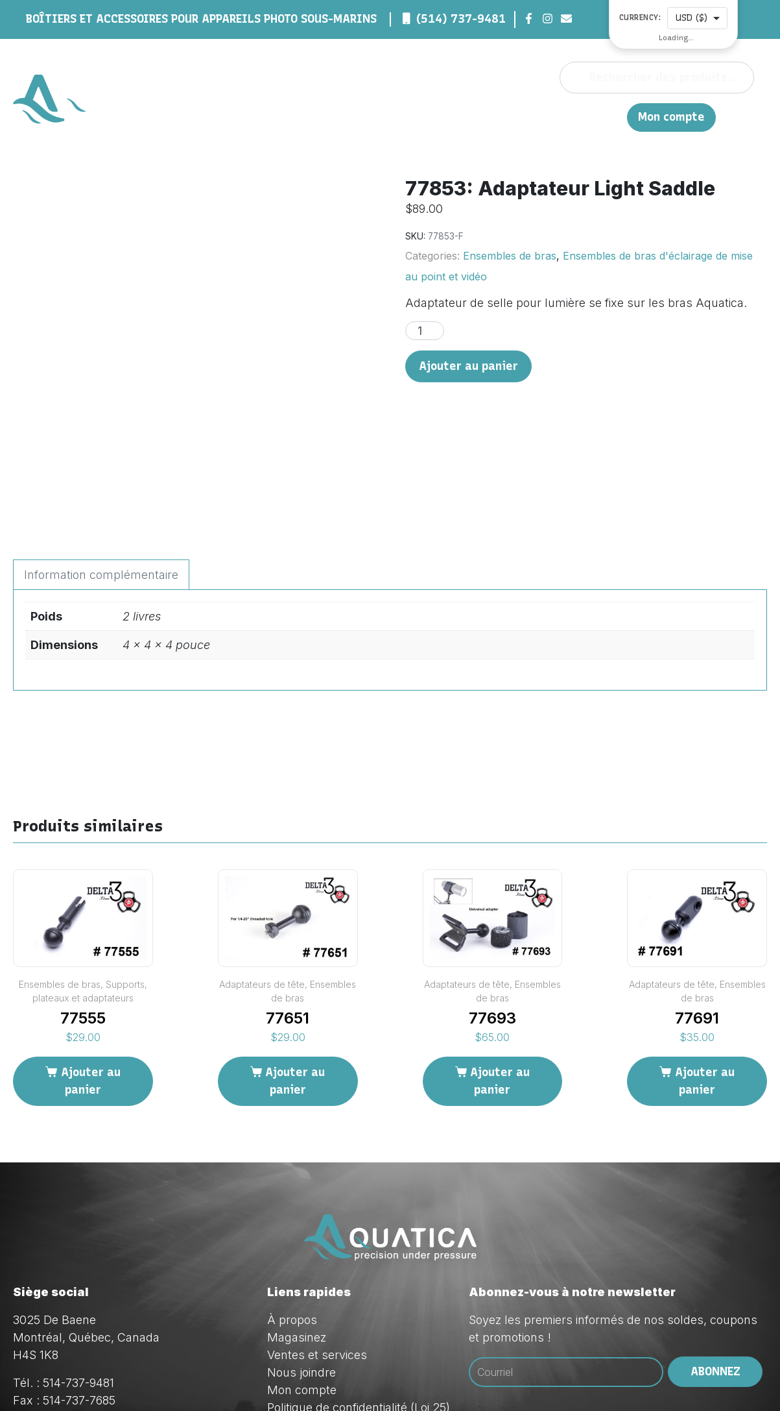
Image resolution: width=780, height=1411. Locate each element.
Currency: (640, 18)
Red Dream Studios (390, 1379)
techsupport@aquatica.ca (135, 1324)
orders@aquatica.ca (119, 1307)
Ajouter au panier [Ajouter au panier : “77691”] (705, 969)
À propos (368, 116)
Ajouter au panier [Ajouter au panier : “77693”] (500, 969)
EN (610, 116)
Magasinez (433, 116)
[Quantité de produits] (424, 330)
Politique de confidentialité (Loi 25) (358, 1296)
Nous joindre (558, 116)
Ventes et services (317, 1244)
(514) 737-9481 (461, 19)
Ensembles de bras (509, 255)
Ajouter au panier (468, 366)
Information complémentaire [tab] (101, 464)
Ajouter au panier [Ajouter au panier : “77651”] (295, 969)
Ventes (493, 116)
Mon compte (671, 117)
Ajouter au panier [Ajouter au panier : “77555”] (91, 969)
